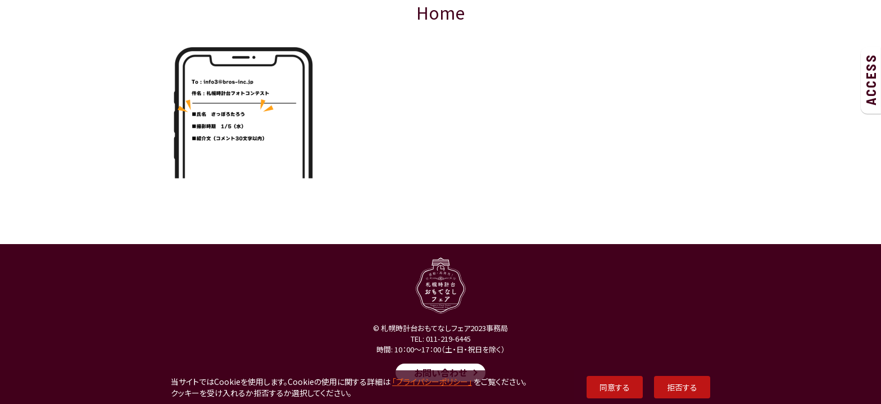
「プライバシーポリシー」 (432, 381)
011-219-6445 (448, 338)
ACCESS (870, 79)
